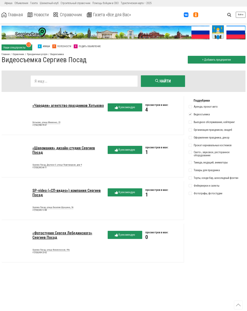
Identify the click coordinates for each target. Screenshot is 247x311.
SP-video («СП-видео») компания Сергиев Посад (66, 192)
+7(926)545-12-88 (39, 210)
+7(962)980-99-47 (39, 125)
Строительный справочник (75, 3)
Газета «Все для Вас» (110, 14)
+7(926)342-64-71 (39, 168)
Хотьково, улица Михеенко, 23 (46, 123)
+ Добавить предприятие (216, 59)
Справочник (68, 14)
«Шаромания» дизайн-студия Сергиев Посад (63, 150)
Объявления (21, 3)
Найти (163, 81)
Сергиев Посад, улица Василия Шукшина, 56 (52, 207)
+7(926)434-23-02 (39, 253)
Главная (12, 14)
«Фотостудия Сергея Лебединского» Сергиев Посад (62, 235)
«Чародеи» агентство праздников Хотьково (68, 105)
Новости (38, 14)
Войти (240, 14)
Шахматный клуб (49, 3)
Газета (34, 3)
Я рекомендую (125, 107)
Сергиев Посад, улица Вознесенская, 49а (51, 250)
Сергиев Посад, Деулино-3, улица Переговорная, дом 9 (57, 165)
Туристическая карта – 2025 (136, 3)
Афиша (8, 3)
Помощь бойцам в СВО (105, 3)
